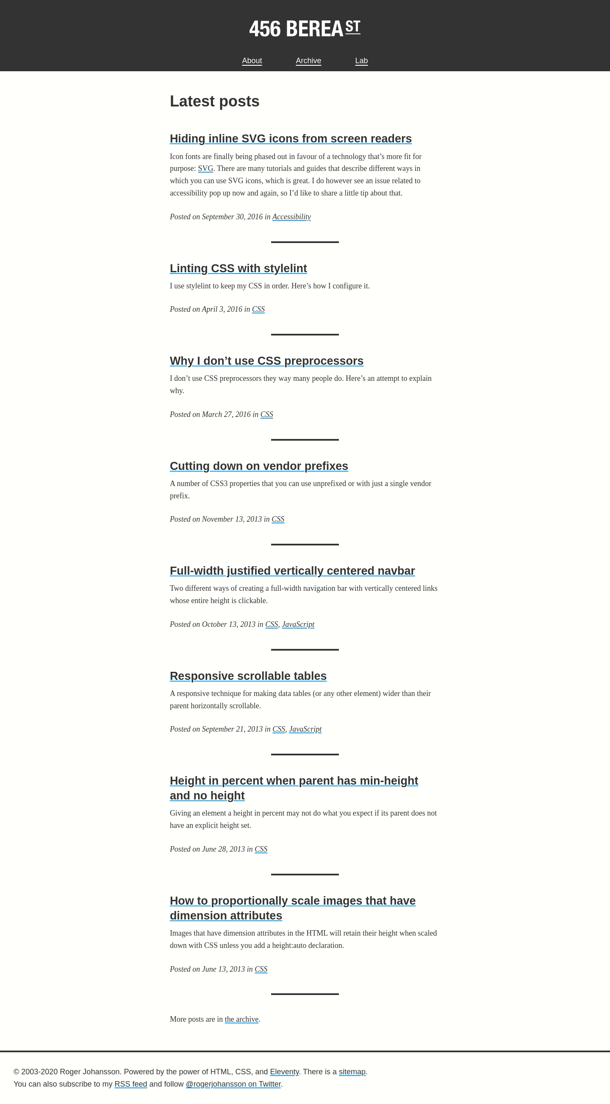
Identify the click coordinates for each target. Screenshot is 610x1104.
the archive (241, 1019)
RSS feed (130, 1084)
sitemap (352, 1072)
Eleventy (284, 1072)
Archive (308, 60)
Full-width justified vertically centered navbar (292, 571)
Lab (361, 60)
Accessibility (291, 216)
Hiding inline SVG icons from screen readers (291, 138)
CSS (258, 309)
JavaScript (298, 624)
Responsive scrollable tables (248, 676)
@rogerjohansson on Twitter (233, 1084)
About (252, 60)
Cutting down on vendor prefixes (259, 466)
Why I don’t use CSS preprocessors (267, 361)
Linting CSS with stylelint (238, 268)
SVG (205, 168)
